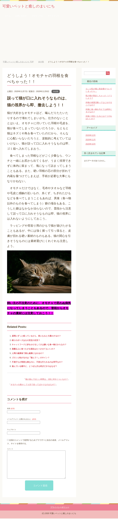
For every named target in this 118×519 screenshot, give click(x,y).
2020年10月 (91, 145)
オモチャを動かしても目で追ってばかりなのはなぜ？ (33, 385)
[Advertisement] (59, 40)
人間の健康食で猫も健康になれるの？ (28, 354)
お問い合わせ (21, 16)
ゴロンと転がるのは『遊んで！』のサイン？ (31, 358)
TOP (18, 62)
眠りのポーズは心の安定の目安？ (26, 341)
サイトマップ (53, 16)
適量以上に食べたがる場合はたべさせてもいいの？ (33, 349)
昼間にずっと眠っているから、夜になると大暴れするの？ (36, 336)
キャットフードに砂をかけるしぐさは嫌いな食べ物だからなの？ (39, 345)
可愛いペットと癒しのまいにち (32, 6)
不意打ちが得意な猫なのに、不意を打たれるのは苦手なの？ (37, 363)
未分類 (55, 92)
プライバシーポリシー (59, 508)
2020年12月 (91, 136)
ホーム (7, 16)
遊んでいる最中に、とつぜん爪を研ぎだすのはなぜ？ (34, 367)
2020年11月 (91, 140)
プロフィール (37, 16)
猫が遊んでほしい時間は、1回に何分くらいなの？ (46, 380)
